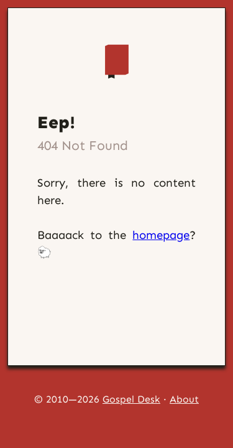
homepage (161, 235)
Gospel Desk (131, 399)
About (184, 399)
